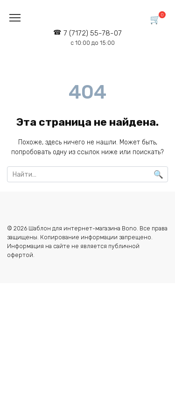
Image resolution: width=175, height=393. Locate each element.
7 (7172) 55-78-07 (92, 37)
